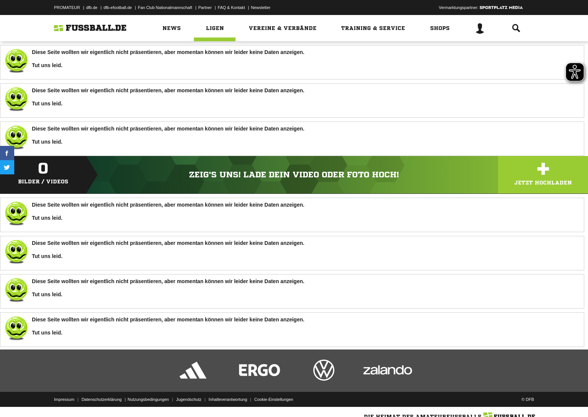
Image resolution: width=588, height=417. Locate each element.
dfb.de (92, 7)
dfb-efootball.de (118, 7)
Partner (205, 7)
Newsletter (260, 7)
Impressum (64, 399)
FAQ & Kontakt (231, 7)
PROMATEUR (67, 7)
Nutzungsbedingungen (148, 399)
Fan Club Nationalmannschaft (165, 7)
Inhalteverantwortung (227, 399)
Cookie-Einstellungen (273, 399)
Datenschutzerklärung (101, 399)
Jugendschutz (188, 399)
